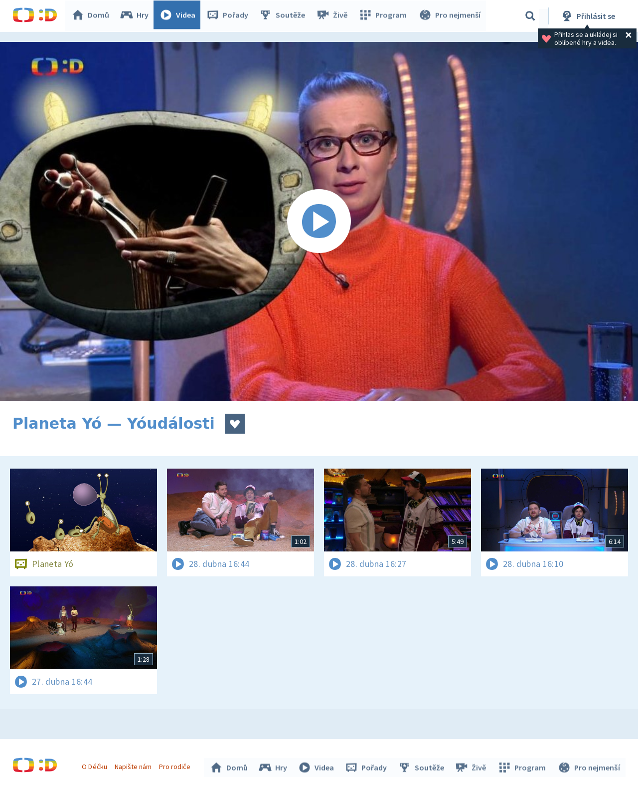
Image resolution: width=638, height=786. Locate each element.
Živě (334, 15)
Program (384, 15)
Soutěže (284, 15)
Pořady (229, 15)
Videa (179, 15)
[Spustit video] (319, 221)
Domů (92, 15)
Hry (137, 15)
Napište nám (134, 765)
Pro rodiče (176, 765)
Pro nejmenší (450, 15)
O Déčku (95, 765)
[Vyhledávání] (530, 16)
